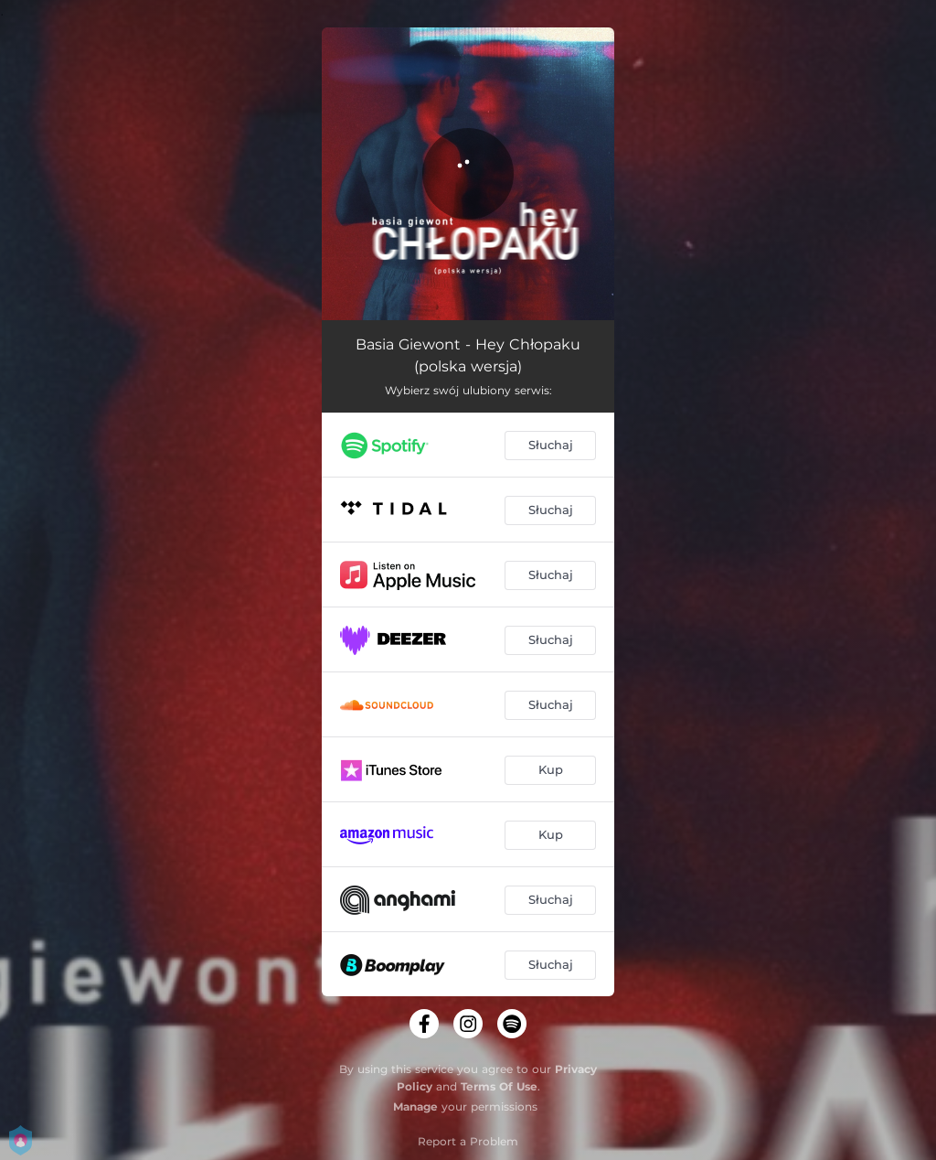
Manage (415, 1106)
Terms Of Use (499, 1086)
